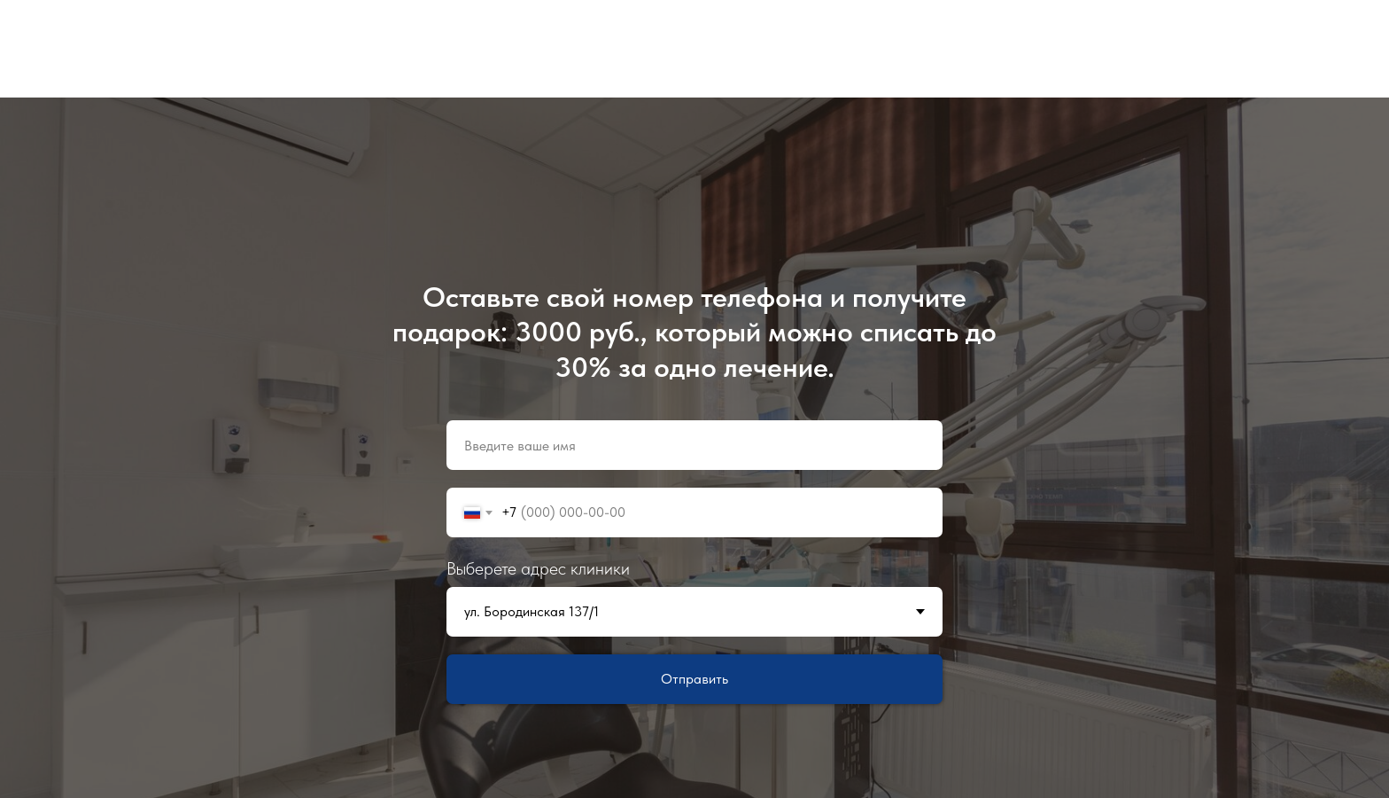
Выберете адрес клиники (538, 568)
